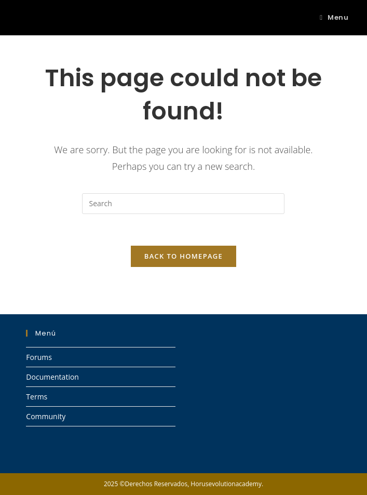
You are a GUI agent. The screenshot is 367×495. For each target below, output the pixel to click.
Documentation (52, 377)
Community (45, 416)
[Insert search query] (183, 203)
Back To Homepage (183, 256)
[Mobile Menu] (334, 17)
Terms (36, 397)
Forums (39, 357)
